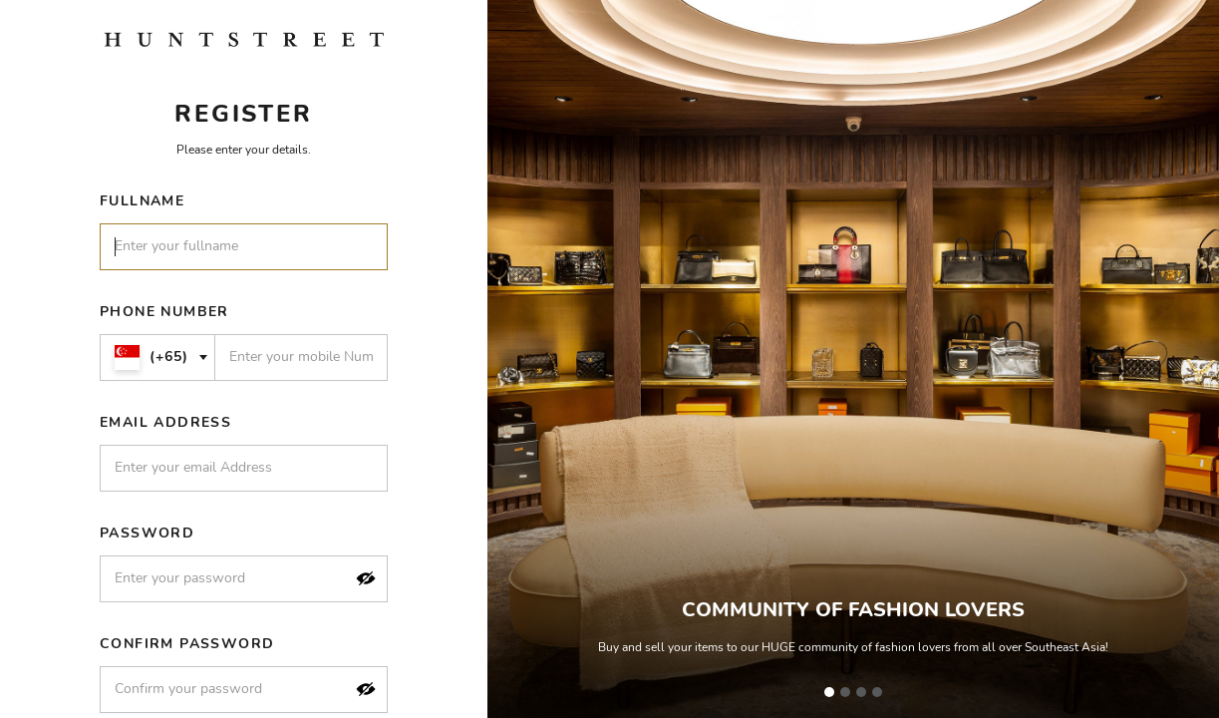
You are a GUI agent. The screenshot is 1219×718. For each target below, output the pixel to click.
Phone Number (164, 311)
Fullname (142, 200)
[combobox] (157, 357)
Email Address (165, 422)
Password (147, 533)
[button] (366, 578)
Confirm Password (187, 643)
